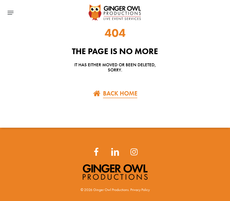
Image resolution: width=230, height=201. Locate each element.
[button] (11, 12)
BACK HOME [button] (120, 93)
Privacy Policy (140, 189)
